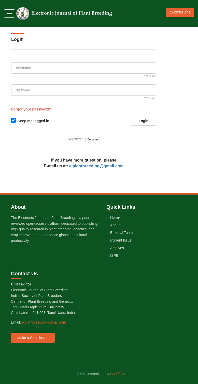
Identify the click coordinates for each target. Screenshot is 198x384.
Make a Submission (32, 338)
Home (115, 217)
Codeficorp (119, 374)
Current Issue (121, 240)
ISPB (114, 255)
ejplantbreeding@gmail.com (96, 166)
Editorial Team (121, 233)
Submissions (180, 12)
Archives (117, 248)
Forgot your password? (31, 109)
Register (92, 139)
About (115, 225)
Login (143, 121)
